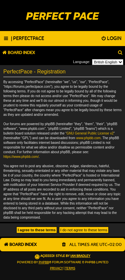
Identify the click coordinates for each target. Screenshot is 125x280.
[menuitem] (27, 38)
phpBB (44, 262)
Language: (81, 62)
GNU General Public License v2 (90, 133)
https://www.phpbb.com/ (21, 157)
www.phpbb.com (88, 138)
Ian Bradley (80, 256)
